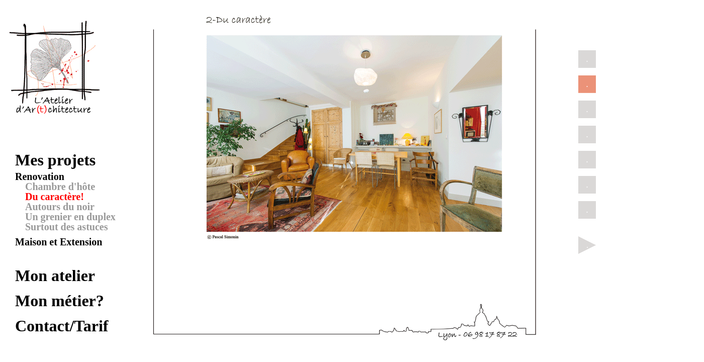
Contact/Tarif (61, 326)
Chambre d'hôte (60, 186)
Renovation (39, 176)
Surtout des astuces (66, 226)
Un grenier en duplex (70, 216)
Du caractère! (54, 196)
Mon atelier (55, 275)
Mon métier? (59, 301)
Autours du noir (60, 206)
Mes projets (55, 160)
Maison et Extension (58, 241)
